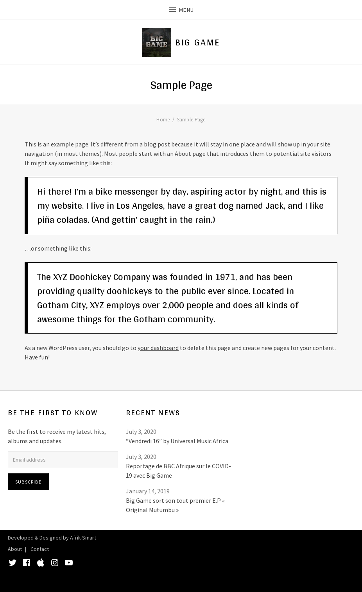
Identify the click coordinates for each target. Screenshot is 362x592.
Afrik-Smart (83, 537)
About (15, 548)
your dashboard (158, 348)
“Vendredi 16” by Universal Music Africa (177, 441)
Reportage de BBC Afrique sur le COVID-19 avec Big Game (178, 470)
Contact (39, 548)
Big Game (197, 42)
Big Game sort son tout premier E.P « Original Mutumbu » (175, 505)
